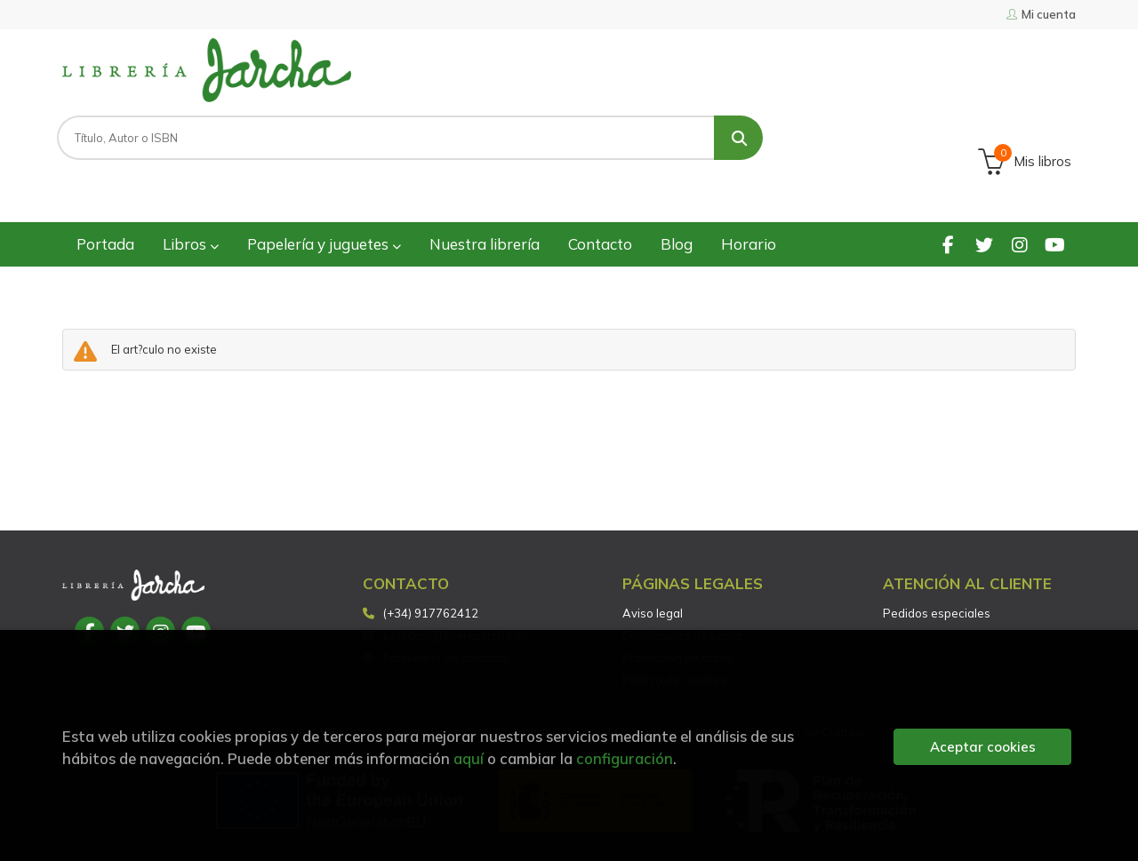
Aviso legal (652, 541)
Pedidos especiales (936, 541)
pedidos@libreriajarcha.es (445, 563)
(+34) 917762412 (430, 541)
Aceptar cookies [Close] (983, 746)
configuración (624, 758)
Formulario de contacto (436, 585)
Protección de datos (677, 585)
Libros (191, 172)
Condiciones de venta (681, 563)
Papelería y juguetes (324, 172)
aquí (468, 758)
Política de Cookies (674, 608)
